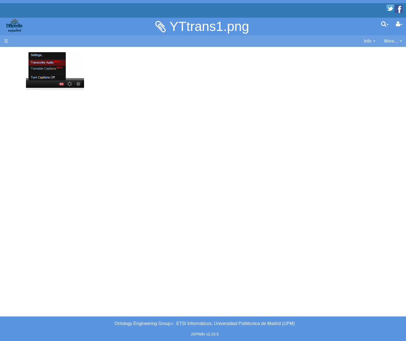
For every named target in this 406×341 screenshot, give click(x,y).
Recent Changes (31, 140)
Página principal (20, 53)
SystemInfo (26, 172)
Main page (14, 59)
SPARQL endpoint (33, 106)
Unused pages (29, 153)
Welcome (24, 75)
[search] (385, 24)
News (40, 81)
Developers (26, 97)
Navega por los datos (36, 115)
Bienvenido (26, 69)
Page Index (26, 166)
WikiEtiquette (28, 147)
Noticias (23, 81)
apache (15, 25)
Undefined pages (32, 159)
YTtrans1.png (209, 26)
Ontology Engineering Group (142, 323)
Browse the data (31, 122)
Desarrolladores (30, 90)
